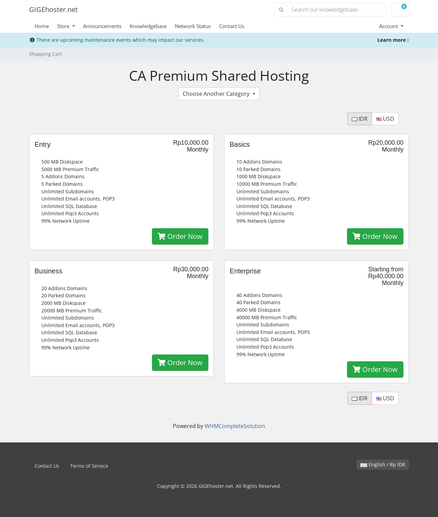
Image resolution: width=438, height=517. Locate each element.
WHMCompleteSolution (235, 426)
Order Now (180, 236)
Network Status (193, 26)
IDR (360, 118)
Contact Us (231, 26)
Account (389, 26)
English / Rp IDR (382, 464)
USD (385, 118)
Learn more (393, 40)
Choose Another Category (217, 94)
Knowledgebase (148, 26)
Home (42, 26)
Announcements (102, 26)
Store (64, 26)
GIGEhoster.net (53, 9)
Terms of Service (89, 466)
